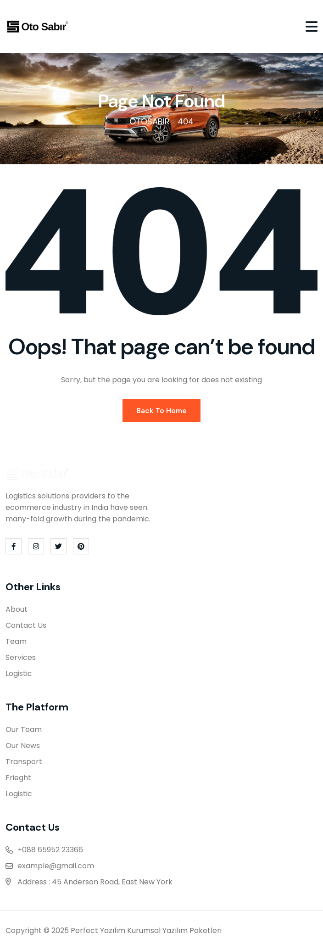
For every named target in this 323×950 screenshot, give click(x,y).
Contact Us (26, 625)
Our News (23, 745)
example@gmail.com (55, 866)
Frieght (18, 777)
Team (16, 641)
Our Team (24, 729)
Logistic (19, 673)
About (17, 609)
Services (21, 657)
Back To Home (161, 410)
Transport (24, 761)
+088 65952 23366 (50, 849)
